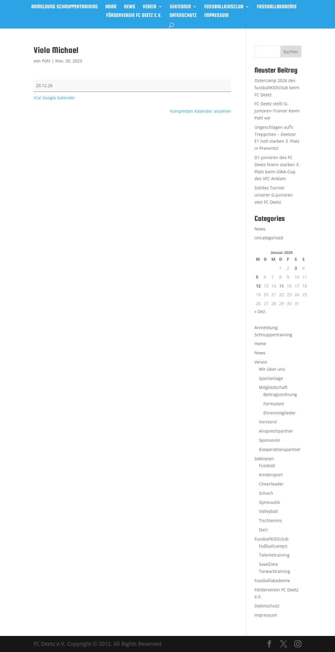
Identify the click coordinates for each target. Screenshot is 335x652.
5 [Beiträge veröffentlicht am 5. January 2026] (257, 277)
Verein (149, 7)
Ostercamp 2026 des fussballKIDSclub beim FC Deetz (276, 88)
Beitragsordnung (280, 394)
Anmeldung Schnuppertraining (64, 7)
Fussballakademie (277, 7)
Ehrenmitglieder (279, 413)
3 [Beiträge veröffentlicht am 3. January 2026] (296, 268)
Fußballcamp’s (273, 546)
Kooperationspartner (280, 449)
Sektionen (180, 7)
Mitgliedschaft (273, 387)
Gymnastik (269, 502)
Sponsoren (269, 440)
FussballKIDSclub (223, 7)
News (129, 7)
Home (111, 7)
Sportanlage (271, 378)
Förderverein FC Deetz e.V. (134, 15)
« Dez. (260, 311)
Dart (263, 529)
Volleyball (268, 511)
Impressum (216, 15)
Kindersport (271, 474)
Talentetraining (274, 555)
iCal (37, 97)
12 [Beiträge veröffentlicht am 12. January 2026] (258, 286)
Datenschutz (183, 15)
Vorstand (268, 422)
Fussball (267, 465)
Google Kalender (58, 97)
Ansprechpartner (276, 431)
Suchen (290, 51)
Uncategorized (268, 238)
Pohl (46, 61)
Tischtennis (270, 520)
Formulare (273, 403)
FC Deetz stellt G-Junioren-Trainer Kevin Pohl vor (277, 111)
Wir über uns (272, 369)
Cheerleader (271, 484)
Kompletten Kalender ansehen (200, 111)
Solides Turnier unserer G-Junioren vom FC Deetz (273, 195)
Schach (266, 493)
